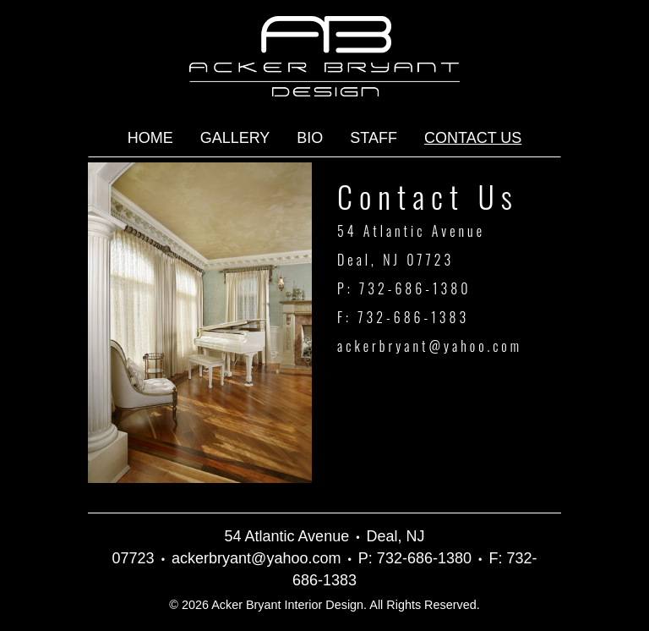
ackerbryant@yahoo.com (429, 346)
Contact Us (472, 137)
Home (150, 137)
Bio (310, 137)
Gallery (235, 137)
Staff (373, 137)
